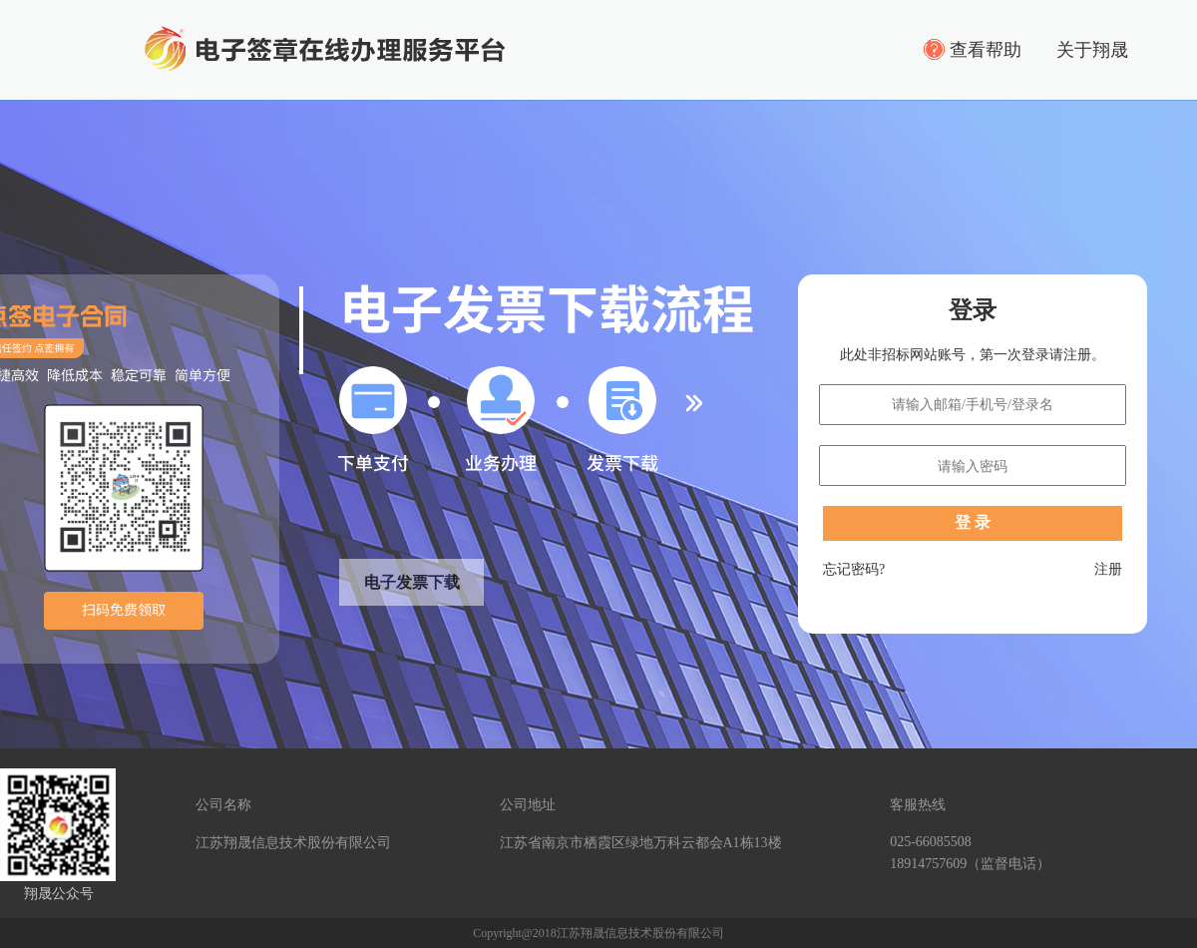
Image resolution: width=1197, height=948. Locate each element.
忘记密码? (854, 569)
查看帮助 (985, 50)
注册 (1108, 569)
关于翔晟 (1092, 50)
